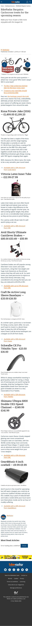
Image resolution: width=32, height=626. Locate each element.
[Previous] (4, 64)
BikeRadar (10, 516)
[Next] (27, 64)
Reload (24, 546)
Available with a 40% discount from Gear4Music (14, 507)
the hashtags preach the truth (18, 96)
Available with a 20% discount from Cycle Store (14, 169)
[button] (16, 66)
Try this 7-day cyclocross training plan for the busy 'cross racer (15, 87)
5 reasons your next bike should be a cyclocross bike (15, 92)
